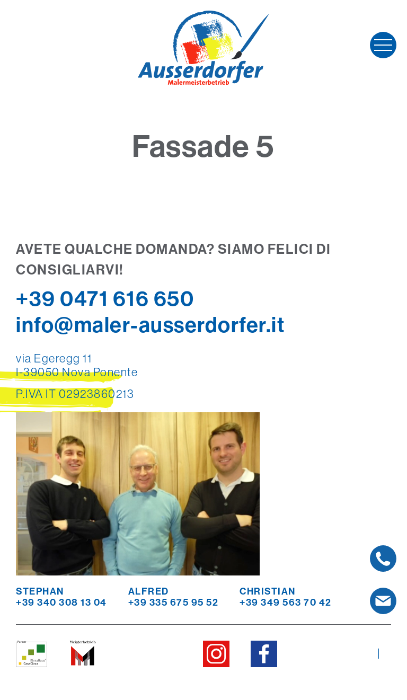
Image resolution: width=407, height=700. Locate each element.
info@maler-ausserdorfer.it (150, 324)
